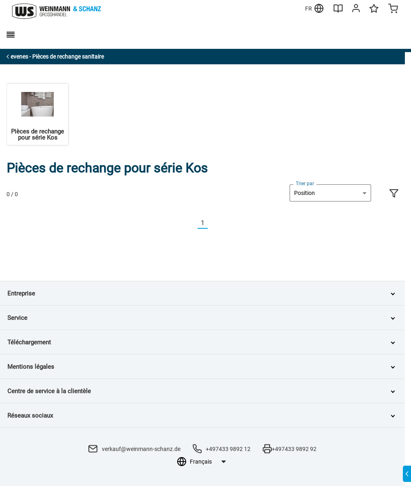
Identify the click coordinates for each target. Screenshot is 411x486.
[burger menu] (11, 34)
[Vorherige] (193, 223)
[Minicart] (393, 9)
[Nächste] (213, 223)
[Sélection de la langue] (208, 461)
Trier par (305, 183)
